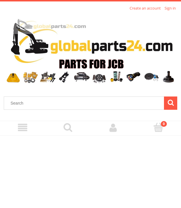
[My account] (113, 128)
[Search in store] (85, 103)
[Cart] (158, 127)
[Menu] (22, 128)
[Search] (170, 103)
